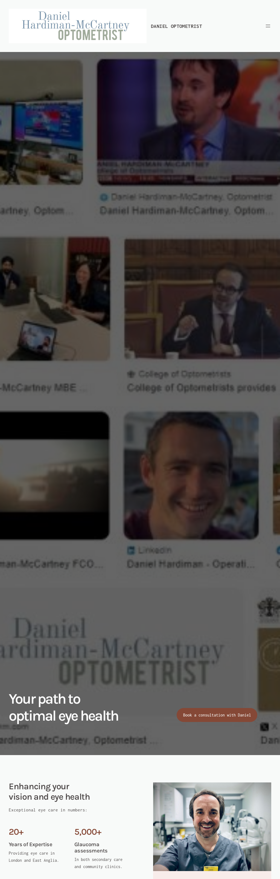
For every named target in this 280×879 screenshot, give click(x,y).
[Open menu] (268, 26)
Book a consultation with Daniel (217, 715)
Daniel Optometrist (176, 26)
